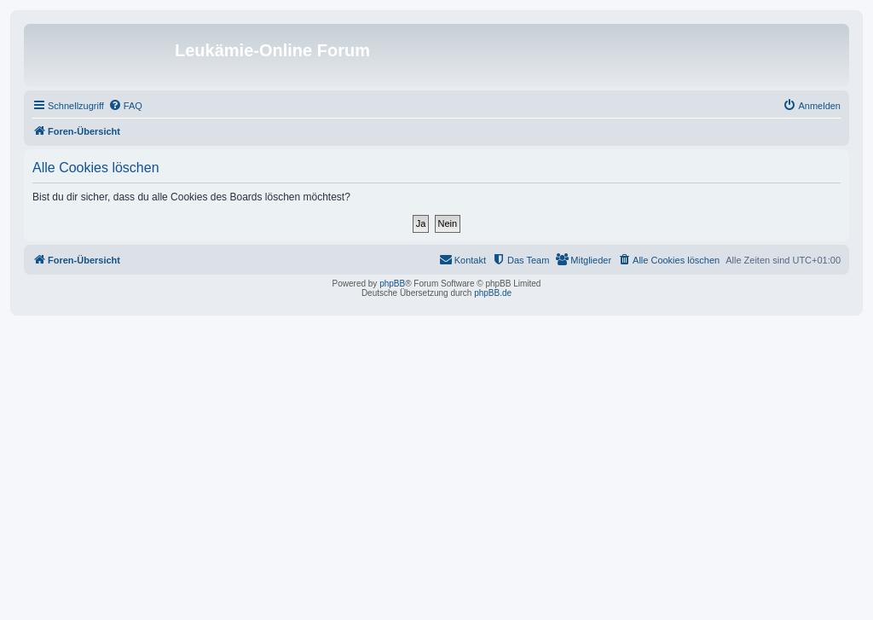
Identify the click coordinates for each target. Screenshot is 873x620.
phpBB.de (493, 293)
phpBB (392, 283)
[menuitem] (125, 106)
